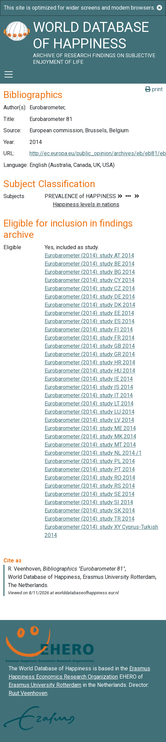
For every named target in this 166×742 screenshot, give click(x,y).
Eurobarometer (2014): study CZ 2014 (90, 288)
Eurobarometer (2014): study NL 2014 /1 (93, 453)
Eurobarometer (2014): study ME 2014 (90, 428)
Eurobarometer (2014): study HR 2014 (90, 362)
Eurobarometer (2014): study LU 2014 (89, 412)
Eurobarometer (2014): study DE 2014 (90, 296)
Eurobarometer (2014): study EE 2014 (89, 313)
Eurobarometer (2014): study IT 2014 (89, 395)
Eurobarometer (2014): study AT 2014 (89, 255)
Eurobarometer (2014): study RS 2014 (90, 486)
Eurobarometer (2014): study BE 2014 (89, 263)
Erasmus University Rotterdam (45, 685)
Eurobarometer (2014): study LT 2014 (89, 403)
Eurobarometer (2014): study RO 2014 (90, 477)
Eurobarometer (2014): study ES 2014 (89, 321)
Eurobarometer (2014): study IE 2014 (89, 379)
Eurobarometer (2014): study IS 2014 (89, 387)
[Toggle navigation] (8, 74)
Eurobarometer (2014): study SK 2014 (90, 510)
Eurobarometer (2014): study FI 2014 (89, 329)
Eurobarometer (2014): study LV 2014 (89, 420)
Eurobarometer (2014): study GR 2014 (90, 354)
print (154, 89)
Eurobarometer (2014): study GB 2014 (90, 346)
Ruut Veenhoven (28, 693)
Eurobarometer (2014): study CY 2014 (89, 280)
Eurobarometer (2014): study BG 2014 (90, 272)
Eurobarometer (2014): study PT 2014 (90, 469)
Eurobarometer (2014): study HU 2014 (90, 370)
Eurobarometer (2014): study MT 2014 (90, 444)
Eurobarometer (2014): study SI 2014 (89, 502)
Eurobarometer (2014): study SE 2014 (89, 494)
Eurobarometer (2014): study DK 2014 (90, 305)
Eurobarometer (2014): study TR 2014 (89, 518)
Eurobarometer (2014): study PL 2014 (90, 461)
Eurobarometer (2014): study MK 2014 (90, 436)
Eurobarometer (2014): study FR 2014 (89, 337)
